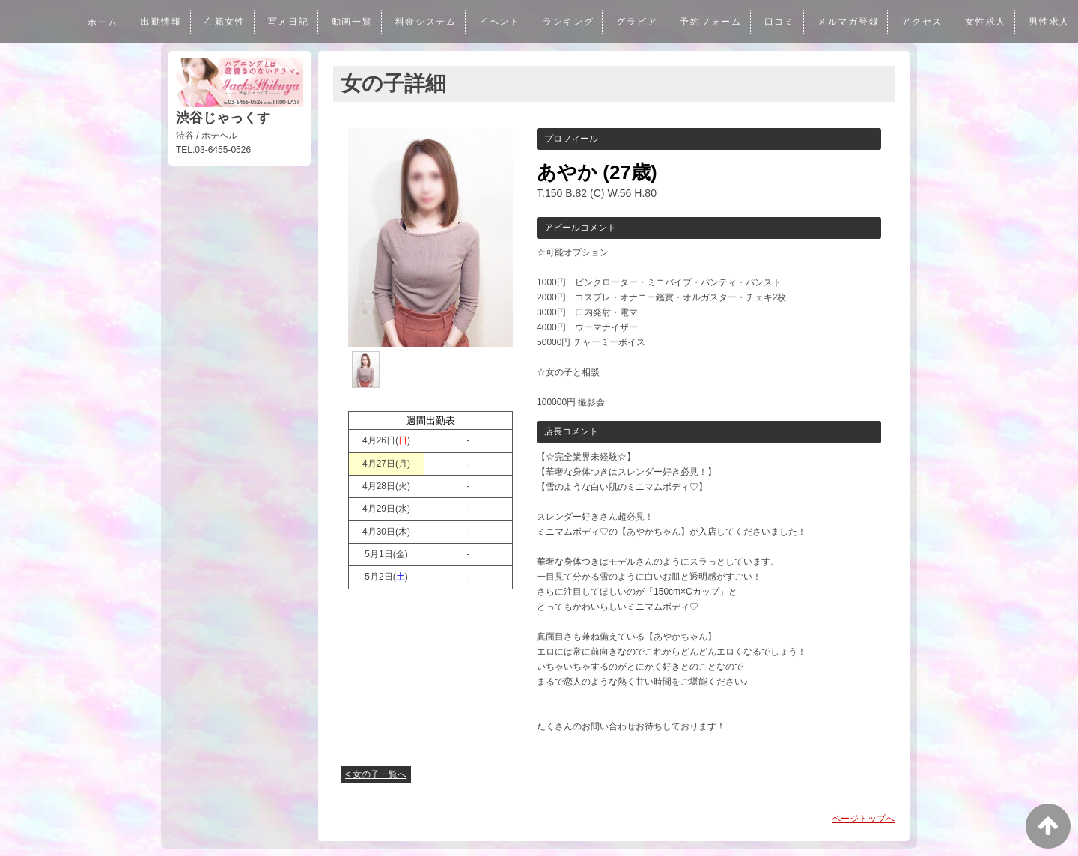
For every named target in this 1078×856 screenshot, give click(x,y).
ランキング (558, 21)
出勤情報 (144, 21)
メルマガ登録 (844, 21)
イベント (488, 21)
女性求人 (984, 21)
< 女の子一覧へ (375, 774)
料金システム (413, 21)
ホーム (84, 22)
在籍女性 (208, 21)
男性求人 (1049, 21)
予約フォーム (704, 21)
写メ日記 (273, 21)
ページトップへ (863, 818)
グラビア (628, 21)
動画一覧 (338, 21)
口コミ (773, 21)
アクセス (919, 21)
